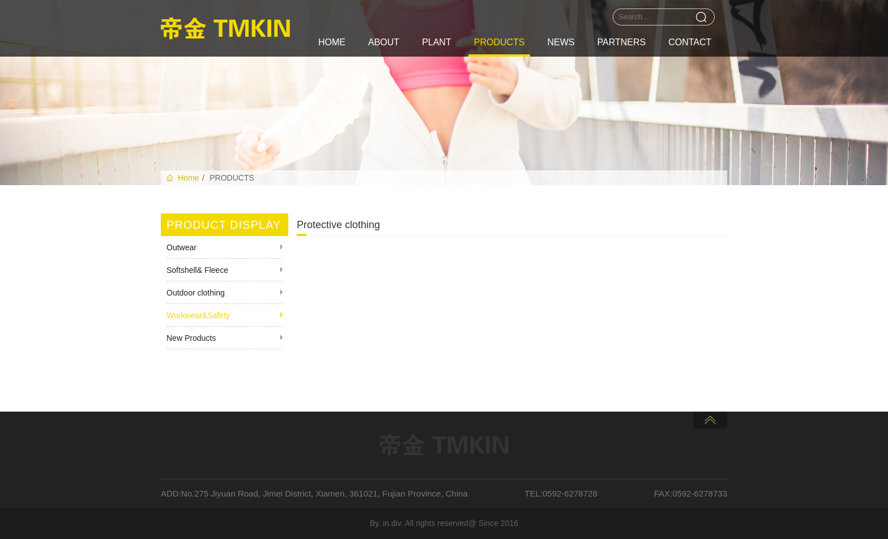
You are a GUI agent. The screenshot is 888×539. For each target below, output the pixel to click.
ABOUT (383, 42)
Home (188, 177)
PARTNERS (621, 42)
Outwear (181, 247)
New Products (191, 338)
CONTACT (689, 42)
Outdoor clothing (195, 292)
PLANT (436, 42)
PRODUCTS (499, 42)
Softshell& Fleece (197, 270)
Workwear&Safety (198, 315)
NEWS (560, 42)
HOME (331, 42)
